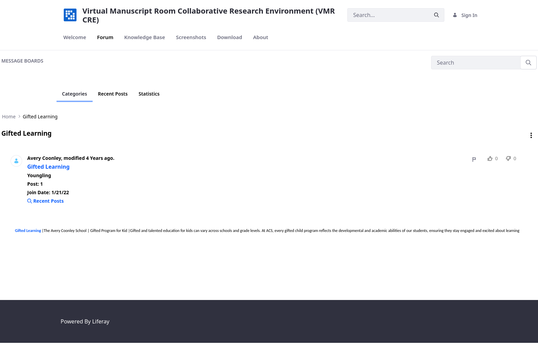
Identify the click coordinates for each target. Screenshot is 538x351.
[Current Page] (75, 93)
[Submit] (436, 15)
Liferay (100, 321)
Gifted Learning (48, 166)
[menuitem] (75, 37)
